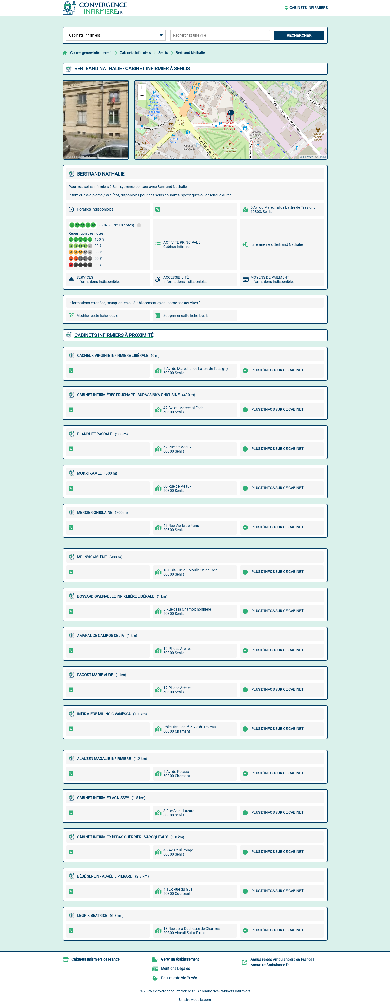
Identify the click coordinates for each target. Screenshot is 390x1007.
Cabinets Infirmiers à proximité (113, 335)
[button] (230, 115)
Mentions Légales (175, 968)
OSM (322, 157)
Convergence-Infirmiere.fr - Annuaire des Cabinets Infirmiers (201, 991)
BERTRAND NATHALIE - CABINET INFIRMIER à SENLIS (132, 68)
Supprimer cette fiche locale (185, 315)
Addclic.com (201, 999)
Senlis (163, 53)
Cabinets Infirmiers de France (95, 959)
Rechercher (299, 35)
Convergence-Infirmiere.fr (91, 53)
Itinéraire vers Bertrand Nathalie (276, 244)
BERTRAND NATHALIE (100, 174)
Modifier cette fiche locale (97, 315)
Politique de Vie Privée (179, 978)
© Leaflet (306, 157)
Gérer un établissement (180, 959)
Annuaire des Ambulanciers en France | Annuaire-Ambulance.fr (282, 962)
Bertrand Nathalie (190, 53)
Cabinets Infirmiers (308, 8)
